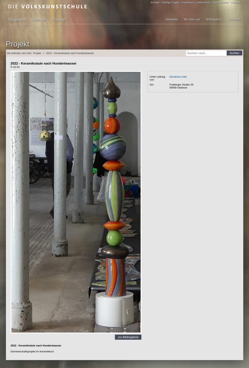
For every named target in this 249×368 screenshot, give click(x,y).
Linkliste (235, 2)
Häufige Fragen (171, 2)
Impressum (188, 2)
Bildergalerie (214, 19)
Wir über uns (192, 19)
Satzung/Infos (221, 2)
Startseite (172, 19)
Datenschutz (204, 2)
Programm (17, 20)
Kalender (38, 20)
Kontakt (155, 2)
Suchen (234, 53)
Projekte (58, 20)
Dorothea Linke (178, 76)
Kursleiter (234, 19)
